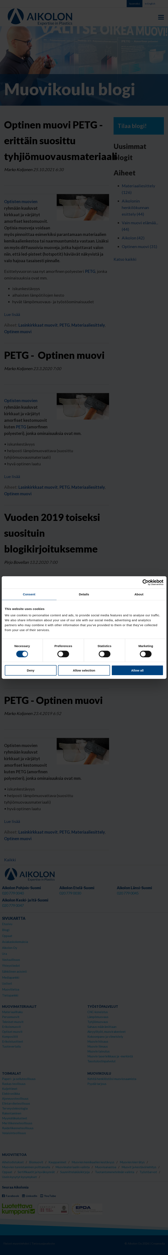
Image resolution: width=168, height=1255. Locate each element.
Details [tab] (84, 594)
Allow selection (84, 670)
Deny (30, 670)
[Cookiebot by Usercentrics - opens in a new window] (145, 582)
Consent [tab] (29, 594)
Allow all (137, 670)
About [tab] (138, 594)
